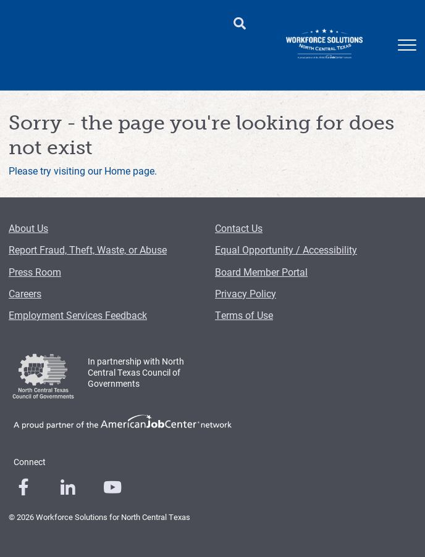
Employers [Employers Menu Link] (45, 49)
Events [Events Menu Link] (231, 49)
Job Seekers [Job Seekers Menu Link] (130, 55)
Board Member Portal (261, 271)
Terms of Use (244, 314)
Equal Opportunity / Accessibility (286, 249)
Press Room (35, 271)
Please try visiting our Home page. (83, 170)
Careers (25, 293)
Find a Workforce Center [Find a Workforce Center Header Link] (31, 23)
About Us (28, 227)
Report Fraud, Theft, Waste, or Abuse (88, 249)
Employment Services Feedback (78, 314)
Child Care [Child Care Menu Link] (91, 55)
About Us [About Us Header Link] (116, 17)
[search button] (240, 24)
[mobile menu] (407, 45)
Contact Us (239, 227)
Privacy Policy (245, 293)
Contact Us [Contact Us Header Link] (176, 17)
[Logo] (324, 45)
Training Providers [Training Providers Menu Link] (182, 55)
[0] (23, 487)
